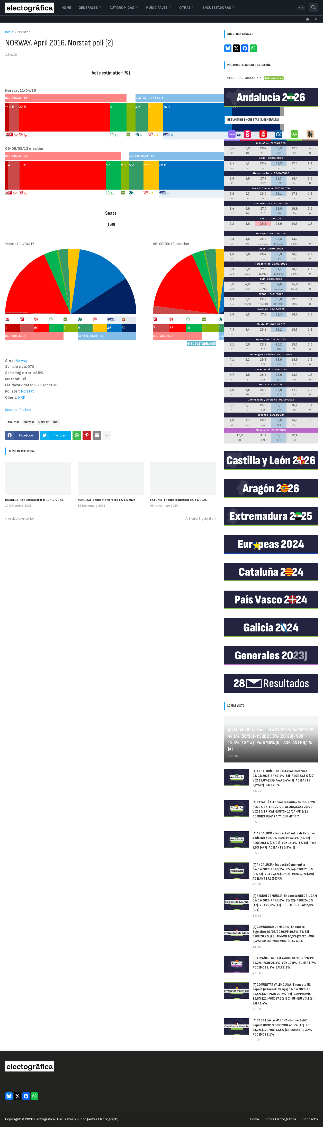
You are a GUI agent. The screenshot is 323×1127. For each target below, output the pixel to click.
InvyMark (262, 309)
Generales (88, 7)
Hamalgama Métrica (262, 354)
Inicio (9, 32)
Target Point (262, 263)
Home (66, 7)
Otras (185, 7)
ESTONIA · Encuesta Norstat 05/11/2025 (178, 500)
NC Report (262, 233)
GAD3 (262, 384)
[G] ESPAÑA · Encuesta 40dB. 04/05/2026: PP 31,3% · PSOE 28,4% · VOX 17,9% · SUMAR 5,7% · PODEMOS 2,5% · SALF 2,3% (285, 963)
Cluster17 (262, 324)
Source (11, 409)
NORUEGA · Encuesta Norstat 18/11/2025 (107, 500)
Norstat (23, 32)
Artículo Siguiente (199, 518)
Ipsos (262, 248)
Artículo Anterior (21, 518)
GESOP (262, 294)
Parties (25, 409)
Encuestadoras (216, 7)
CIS (262, 218)
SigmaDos (262, 143)
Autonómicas (122, 7)
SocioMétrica (262, 203)
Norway (43, 422)
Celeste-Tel (262, 369)
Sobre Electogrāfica (280, 1119)
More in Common (262, 188)
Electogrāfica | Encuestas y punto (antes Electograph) (76, 1119)
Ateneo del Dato (262, 173)
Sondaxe (262, 414)
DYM (262, 279)
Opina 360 (262, 339)
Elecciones (263, 430)
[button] (301, 7)
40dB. (262, 158)
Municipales (156, 7)
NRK (21, 397)
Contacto (310, 1119)
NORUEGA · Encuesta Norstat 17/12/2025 (34, 500)
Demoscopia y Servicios (262, 399)
